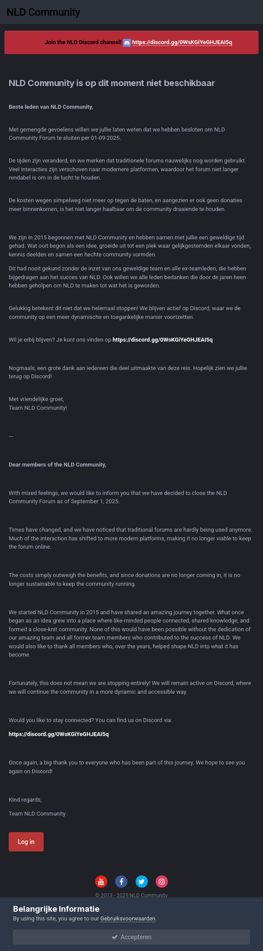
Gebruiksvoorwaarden (127, 918)
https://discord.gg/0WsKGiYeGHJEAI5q (182, 42)
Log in (26, 841)
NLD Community (43, 12)
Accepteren (132, 937)
